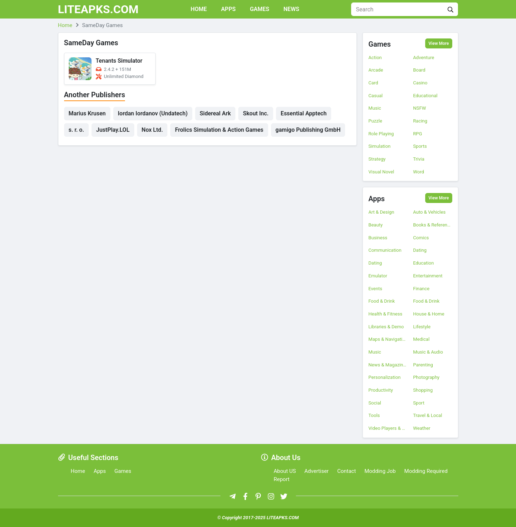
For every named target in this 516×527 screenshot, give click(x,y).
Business (378, 237)
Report (282, 479)
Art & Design (381, 212)
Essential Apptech (304, 113)
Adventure (423, 57)
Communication (385, 250)
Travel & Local (427, 415)
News (291, 9)
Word (418, 171)
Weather (421, 428)
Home (199, 9)
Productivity (381, 390)
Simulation (380, 146)
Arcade (376, 70)
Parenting (423, 364)
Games (259, 9)
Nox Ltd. (152, 129)
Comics (421, 237)
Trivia (418, 159)
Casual (376, 95)
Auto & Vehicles (429, 212)
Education (423, 263)
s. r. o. (76, 129)
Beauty (376, 225)
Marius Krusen (87, 113)
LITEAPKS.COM (98, 9)
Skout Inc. (256, 113)
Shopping (423, 390)
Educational (425, 95)
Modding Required (426, 471)
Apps (228, 9)
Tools (374, 415)
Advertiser (316, 471)
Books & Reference (432, 225)
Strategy (377, 159)
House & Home (428, 314)
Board (419, 70)
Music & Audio (428, 352)
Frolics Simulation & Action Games (219, 129)
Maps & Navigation (388, 339)
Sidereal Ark (215, 113)
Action (375, 57)
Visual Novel (381, 171)
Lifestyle (422, 326)
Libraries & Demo (386, 326)
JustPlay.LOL (113, 129)
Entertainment (428, 275)
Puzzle (375, 121)
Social (375, 403)
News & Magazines (388, 364)
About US (285, 471)
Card (373, 82)
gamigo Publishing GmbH (308, 129)
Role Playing (381, 133)
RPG (417, 133)
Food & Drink (382, 301)
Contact (346, 471)
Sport (418, 403)
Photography (426, 377)
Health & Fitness (385, 314)
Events (375, 288)
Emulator (378, 275)
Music (375, 108)
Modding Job (380, 471)
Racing (420, 121)
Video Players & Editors (388, 428)
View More (438, 43)
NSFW (419, 108)
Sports (420, 146)
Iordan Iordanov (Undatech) (153, 113)
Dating (420, 250)
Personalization (385, 377)
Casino (420, 82)
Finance (421, 288)
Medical (421, 339)
